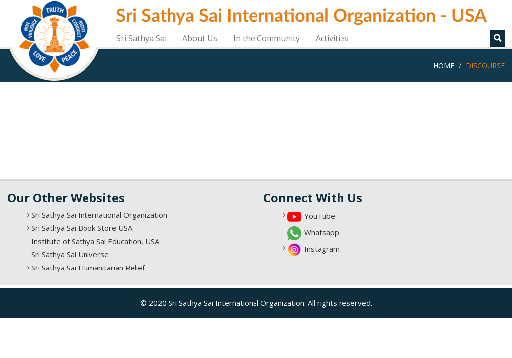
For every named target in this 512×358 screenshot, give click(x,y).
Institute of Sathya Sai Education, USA (95, 241)
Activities (332, 38)
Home (443, 65)
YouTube (319, 216)
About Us (199, 38)
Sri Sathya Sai (141, 38)
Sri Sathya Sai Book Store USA (81, 228)
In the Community (266, 38)
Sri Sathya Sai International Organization (99, 215)
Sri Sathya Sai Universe (70, 254)
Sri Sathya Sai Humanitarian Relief (88, 267)
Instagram (322, 249)
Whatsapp (321, 232)
